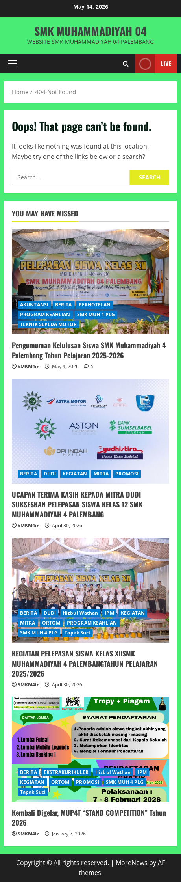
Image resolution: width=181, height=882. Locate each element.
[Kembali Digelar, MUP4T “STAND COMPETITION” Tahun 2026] (90, 749)
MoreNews (132, 862)
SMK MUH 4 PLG (96, 314)
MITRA (101, 473)
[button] (12, 64)
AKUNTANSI (34, 304)
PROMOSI (127, 473)
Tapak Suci (77, 632)
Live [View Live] (153, 63)
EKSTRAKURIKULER (66, 772)
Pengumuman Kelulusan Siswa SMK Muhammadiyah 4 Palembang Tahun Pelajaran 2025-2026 (89, 350)
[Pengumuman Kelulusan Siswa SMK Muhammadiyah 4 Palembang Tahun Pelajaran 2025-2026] (90, 282)
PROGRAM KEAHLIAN (45, 314)
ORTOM (51, 622)
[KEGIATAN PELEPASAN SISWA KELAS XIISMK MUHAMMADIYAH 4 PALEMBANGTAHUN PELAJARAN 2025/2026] (90, 590)
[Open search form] (126, 63)
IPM (109, 613)
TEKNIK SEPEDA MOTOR (48, 324)
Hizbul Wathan (80, 613)
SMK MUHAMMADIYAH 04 (90, 31)
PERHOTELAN (95, 304)
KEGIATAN (75, 473)
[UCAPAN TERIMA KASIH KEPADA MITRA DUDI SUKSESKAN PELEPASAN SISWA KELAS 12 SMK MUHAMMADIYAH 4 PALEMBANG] (90, 431)
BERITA (63, 304)
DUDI (50, 473)
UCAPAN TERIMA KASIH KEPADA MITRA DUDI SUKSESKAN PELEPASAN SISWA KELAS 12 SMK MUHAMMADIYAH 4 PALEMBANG (77, 504)
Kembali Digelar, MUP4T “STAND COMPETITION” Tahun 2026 (89, 817)
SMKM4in (29, 366)
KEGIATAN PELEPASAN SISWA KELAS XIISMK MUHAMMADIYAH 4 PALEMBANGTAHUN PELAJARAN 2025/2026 (85, 663)
